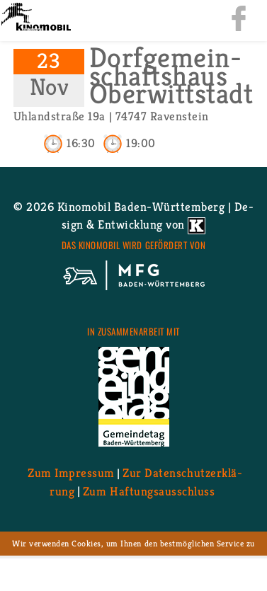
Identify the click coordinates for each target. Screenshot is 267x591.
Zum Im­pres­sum (71, 473)
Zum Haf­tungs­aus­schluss (149, 490)
